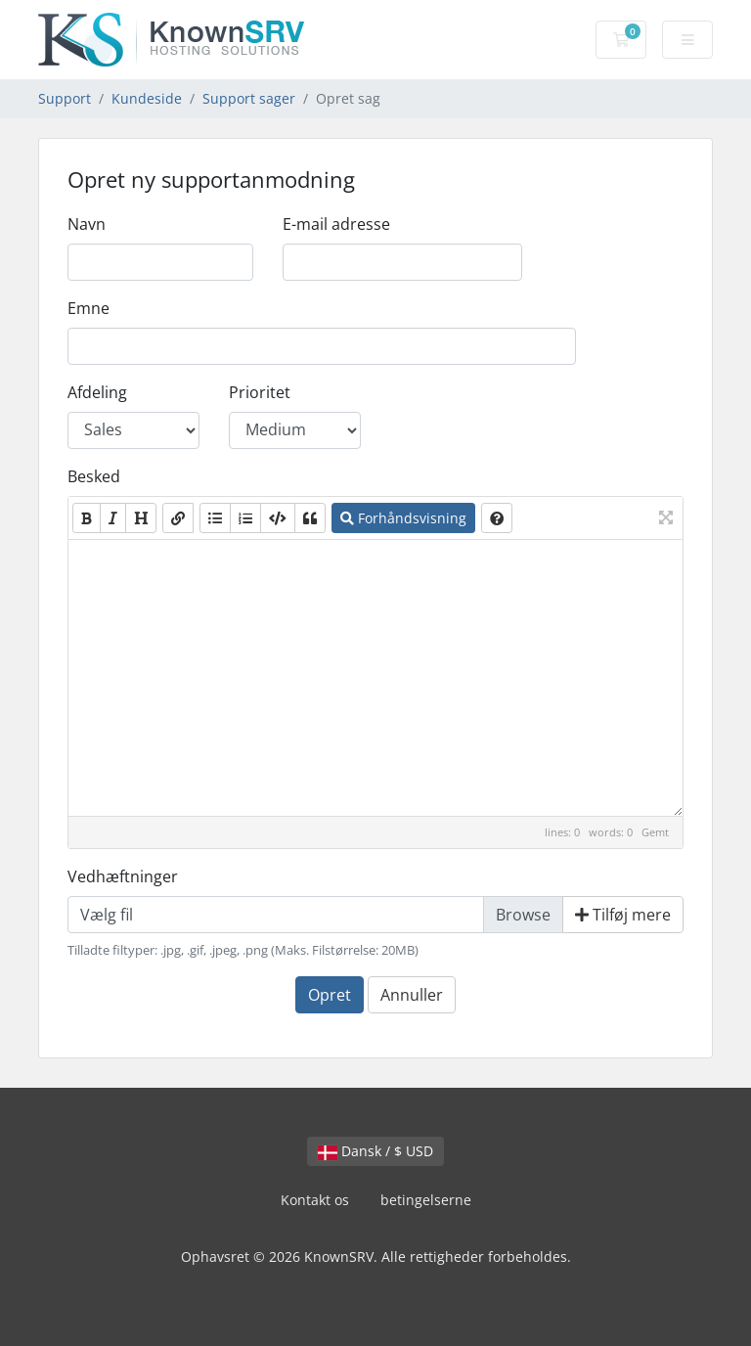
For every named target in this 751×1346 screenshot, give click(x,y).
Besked (93, 476)
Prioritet (259, 392)
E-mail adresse (336, 224)
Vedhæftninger (122, 876)
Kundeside (146, 98)
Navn (86, 224)
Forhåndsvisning (403, 518)
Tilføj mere (623, 914)
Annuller (411, 995)
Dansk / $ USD (375, 1151)
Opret (329, 995)
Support (64, 98)
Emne (88, 308)
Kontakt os (315, 1199)
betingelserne (425, 1199)
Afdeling (97, 392)
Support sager (248, 98)
